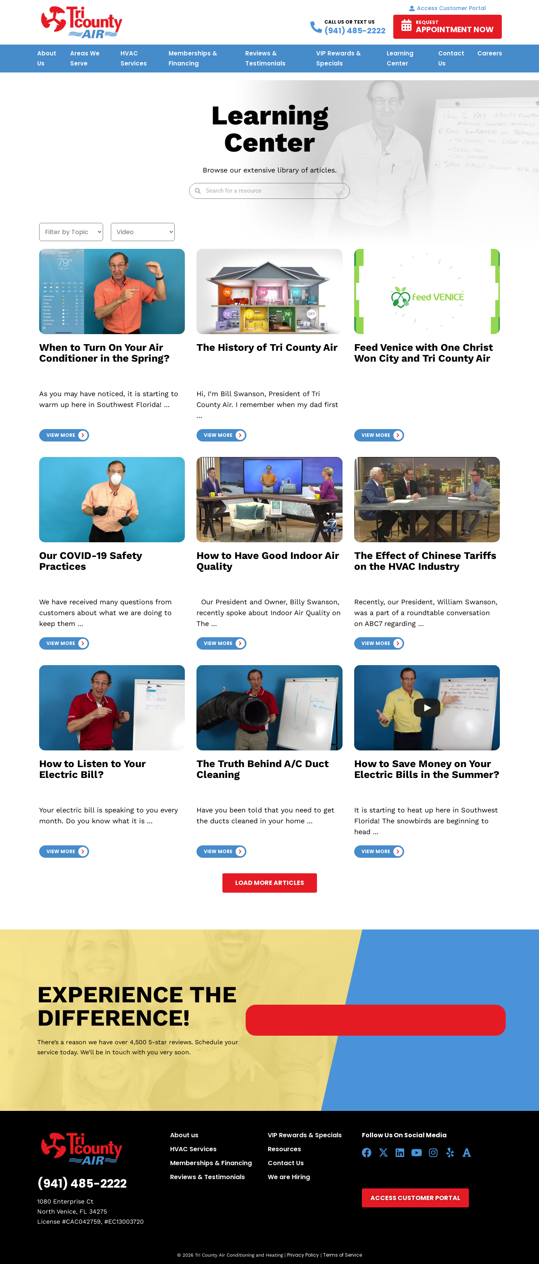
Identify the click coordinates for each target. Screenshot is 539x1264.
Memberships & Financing (211, 1163)
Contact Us (286, 1163)
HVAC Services (193, 1149)
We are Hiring (289, 1177)
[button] (64, 435)
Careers (489, 53)
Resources (284, 1149)
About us (184, 1135)
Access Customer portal (447, 8)
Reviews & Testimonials (207, 1177)
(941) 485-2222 (82, 1184)
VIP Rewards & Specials (305, 1135)
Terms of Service (342, 1255)
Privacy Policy (303, 1255)
